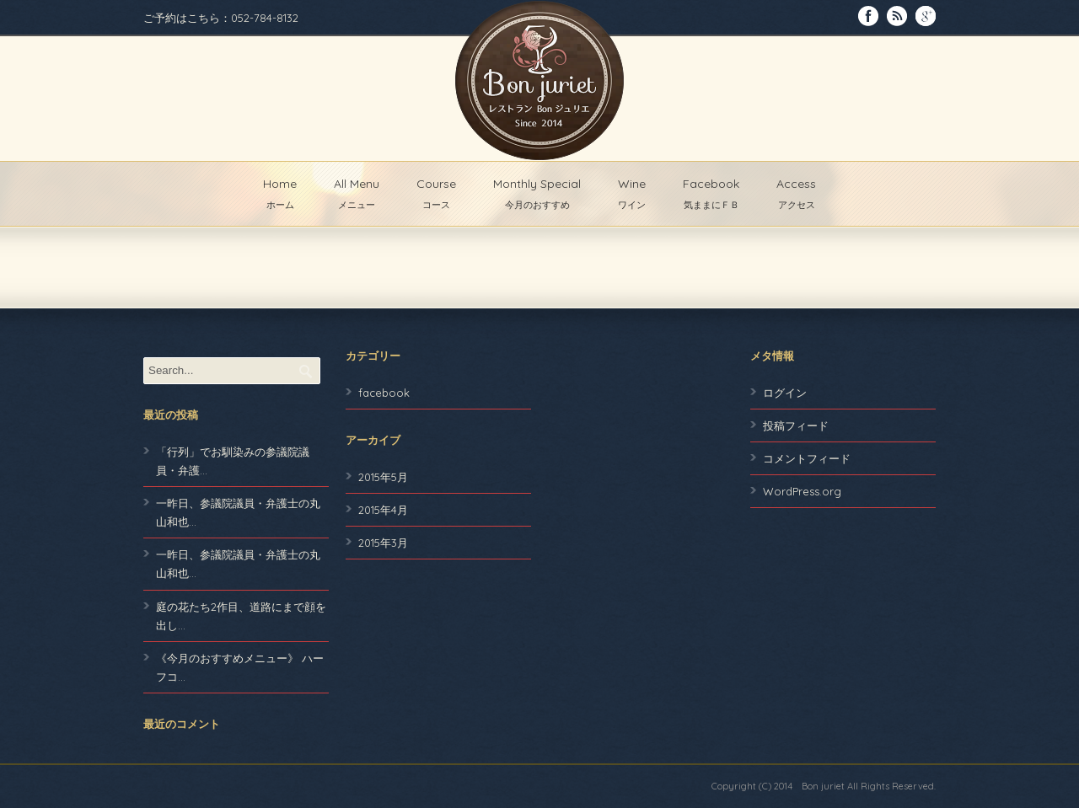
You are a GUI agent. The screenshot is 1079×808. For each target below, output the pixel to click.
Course (436, 193)
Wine (632, 193)
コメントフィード (807, 458)
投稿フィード (796, 425)
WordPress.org (802, 491)
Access (796, 193)
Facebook (711, 193)
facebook (384, 392)
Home (280, 193)
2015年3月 (383, 542)
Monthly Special (537, 193)
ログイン (785, 392)
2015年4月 (383, 509)
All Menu (356, 193)
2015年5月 (383, 477)
